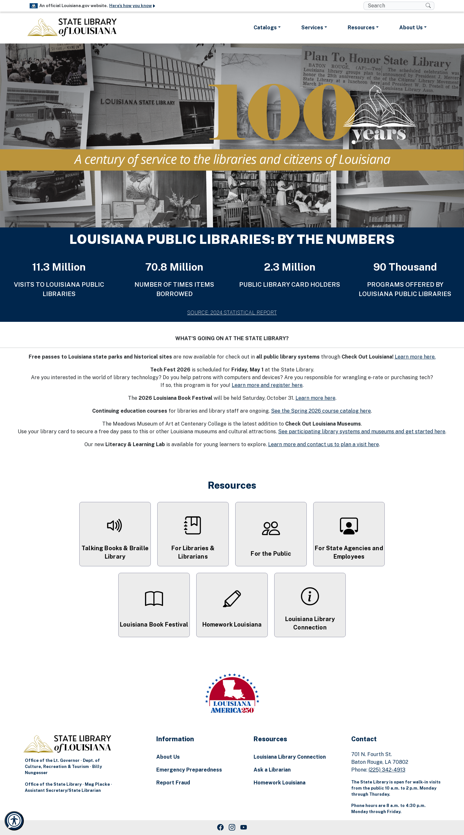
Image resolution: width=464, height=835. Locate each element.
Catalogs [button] (265, 27)
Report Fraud (173, 783)
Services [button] (312, 27)
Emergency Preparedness (189, 770)
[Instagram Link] (232, 827)
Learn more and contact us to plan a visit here (323, 444)
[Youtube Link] (243, 827)
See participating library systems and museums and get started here (361, 431)
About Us (168, 757)
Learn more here (315, 398)
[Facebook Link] (220, 827)
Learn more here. (415, 357)
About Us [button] (411, 27)
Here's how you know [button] (132, 5)
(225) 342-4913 (387, 770)
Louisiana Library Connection (290, 757)
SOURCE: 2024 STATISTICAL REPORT (232, 313)
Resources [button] (361, 27)
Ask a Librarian (272, 770)
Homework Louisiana (279, 783)
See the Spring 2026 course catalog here (321, 411)
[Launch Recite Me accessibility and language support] (14, 820)
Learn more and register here (267, 385)
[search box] (394, 6)
